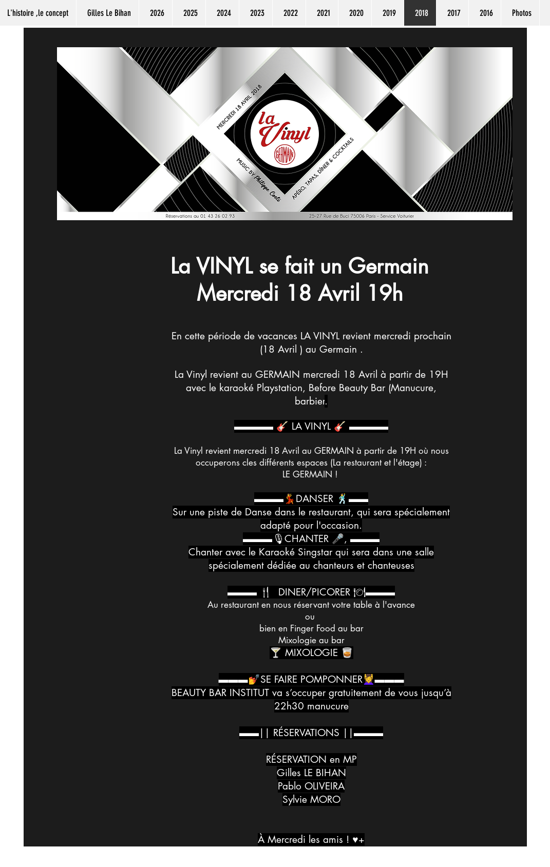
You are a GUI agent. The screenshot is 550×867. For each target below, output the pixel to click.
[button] (155, 13)
